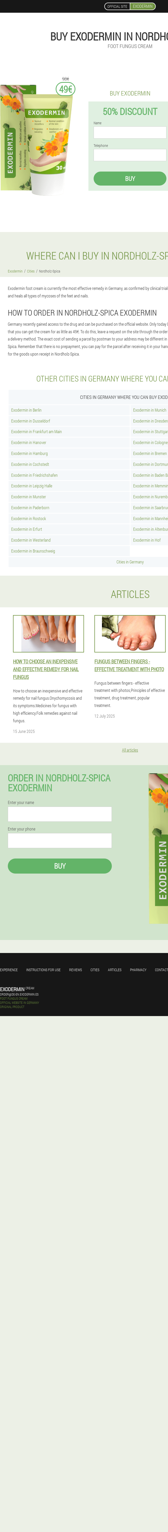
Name (97, 123)
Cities (95, 969)
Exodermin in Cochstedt (30, 464)
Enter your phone (21, 829)
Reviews (75, 969)
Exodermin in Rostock (28, 518)
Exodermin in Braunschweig (33, 551)
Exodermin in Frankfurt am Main (36, 431)
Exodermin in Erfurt (26, 529)
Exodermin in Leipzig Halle (31, 485)
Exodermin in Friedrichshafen (34, 475)
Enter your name (21, 802)
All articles (130, 750)
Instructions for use (43, 969)
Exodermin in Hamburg (29, 453)
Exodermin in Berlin (26, 410)
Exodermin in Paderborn (30, 507)
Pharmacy (138, 969)
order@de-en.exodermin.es (19, 994)
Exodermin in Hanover (28, 442)
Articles (114, 969)
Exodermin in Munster (28, 496)
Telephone (101, 145)
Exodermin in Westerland (31, 540)
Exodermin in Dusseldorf (30, 421)
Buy (130, 178)
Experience (9, 969)
